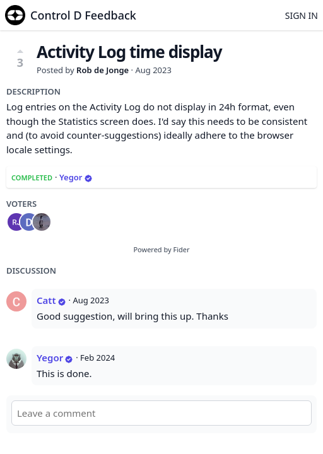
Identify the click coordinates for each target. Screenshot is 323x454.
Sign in (301, 15)
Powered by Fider (161, 249)
